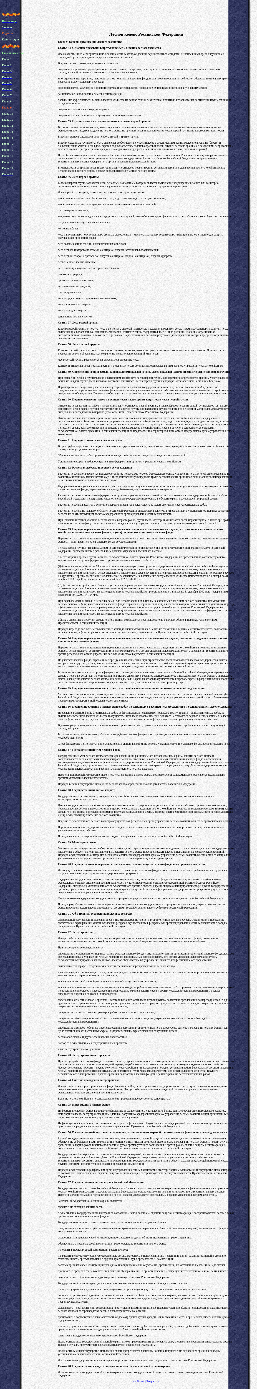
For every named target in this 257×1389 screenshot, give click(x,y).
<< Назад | (139, 1381)
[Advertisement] (146, 20)
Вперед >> (152, 1381)
